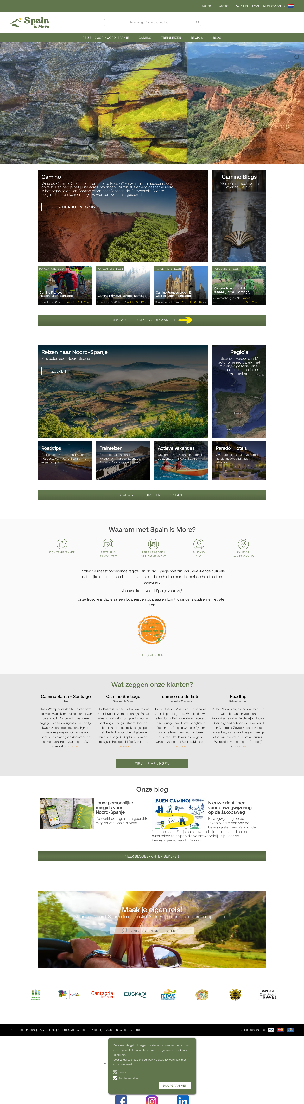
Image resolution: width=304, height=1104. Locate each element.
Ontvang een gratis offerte (155, 930)
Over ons (206, 5)
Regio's (197, 37)
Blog (217, 37)
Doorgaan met (175, 1085)
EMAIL (256, 5)
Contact (224, 5)
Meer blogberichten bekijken (152, 856)
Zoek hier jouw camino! (75, 207)
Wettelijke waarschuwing (109, 1029)
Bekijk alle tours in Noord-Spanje (152, 495)
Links (51, 1029)
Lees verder (152, 655)
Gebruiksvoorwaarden (73, 1029)
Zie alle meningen (152, 763)
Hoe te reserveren (22, 1029)
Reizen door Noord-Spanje (106, 37)
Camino (145, 37)
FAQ (41, 1029)
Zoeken (58, 371)
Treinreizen (171, 37)
